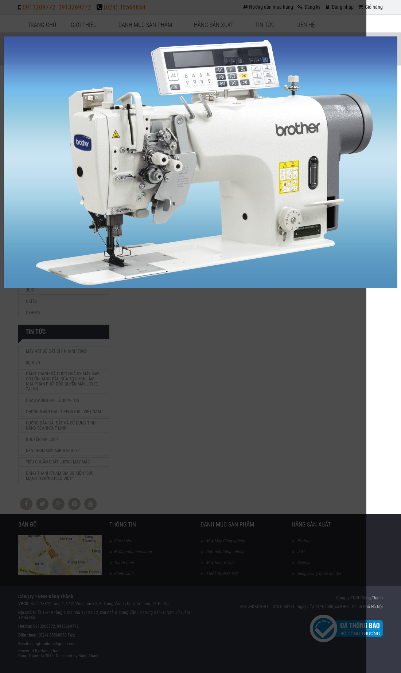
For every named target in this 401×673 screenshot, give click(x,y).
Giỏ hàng (370, 7)
